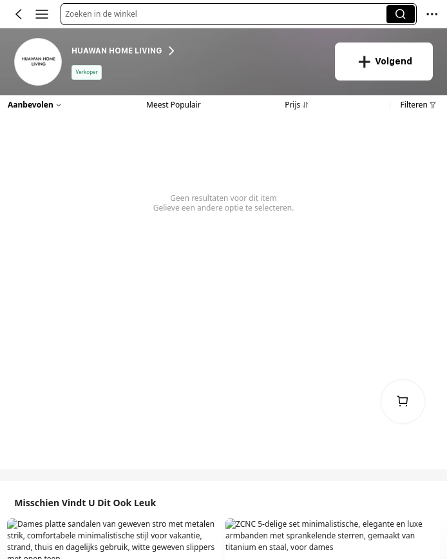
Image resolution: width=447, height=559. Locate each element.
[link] (38, 62)
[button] (225, 14)
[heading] (196, 51)
